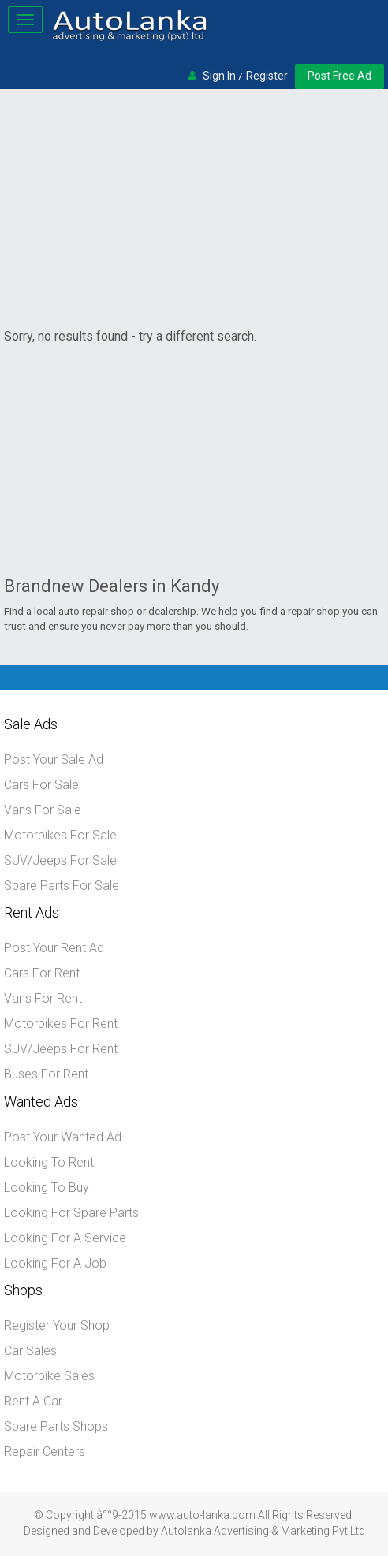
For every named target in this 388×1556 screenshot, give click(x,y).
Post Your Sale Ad (53, 759)
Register (267, 75)
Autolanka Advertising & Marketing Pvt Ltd (263, 1530)
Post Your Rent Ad (54, 947)
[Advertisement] (194, 211)
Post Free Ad (339, 75)
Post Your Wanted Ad (62, 1137)
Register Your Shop (57, 1325)
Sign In (219, 75)
